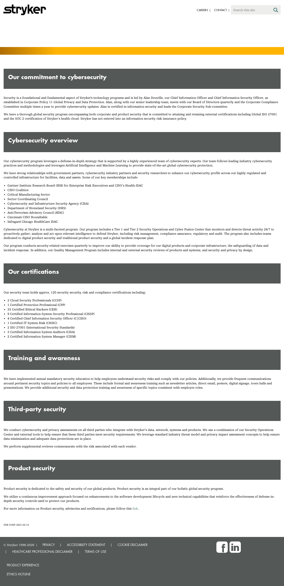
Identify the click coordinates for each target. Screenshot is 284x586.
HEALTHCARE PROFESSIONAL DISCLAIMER (42, 551)
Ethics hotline (19, 574)
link (135, 508)
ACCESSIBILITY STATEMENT (86, 545)
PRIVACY (49, 545)
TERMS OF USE (95, 551)
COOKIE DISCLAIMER (133, 545)
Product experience (23, 565)
